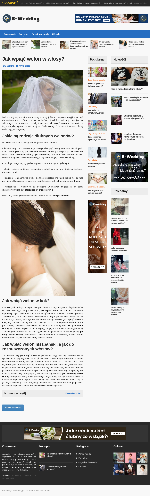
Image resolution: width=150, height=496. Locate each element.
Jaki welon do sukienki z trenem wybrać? (48, 44)
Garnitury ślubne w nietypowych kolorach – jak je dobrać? (134, 136)
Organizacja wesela (96, 80)
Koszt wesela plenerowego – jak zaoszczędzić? (136, 98)
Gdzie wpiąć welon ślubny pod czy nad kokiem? (136, 44)
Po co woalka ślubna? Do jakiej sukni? (106, 44)
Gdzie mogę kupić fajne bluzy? (127, 89)
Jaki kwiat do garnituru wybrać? (59, 3)
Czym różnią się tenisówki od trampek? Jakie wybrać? (117, 279)
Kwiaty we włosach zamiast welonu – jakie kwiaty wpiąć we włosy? (79, 44)
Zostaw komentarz (73, 393)
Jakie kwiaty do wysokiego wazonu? (88, 3)
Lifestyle (83, 466)
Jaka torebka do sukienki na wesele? (119, 249)
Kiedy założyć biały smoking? (117, 3)
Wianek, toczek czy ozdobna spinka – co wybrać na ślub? (20, 44)
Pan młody (92, 107)
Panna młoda (24, 66)
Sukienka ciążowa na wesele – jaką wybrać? (134, 117)
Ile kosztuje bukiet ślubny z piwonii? (30, 3)
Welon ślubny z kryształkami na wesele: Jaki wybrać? (117, 311)
